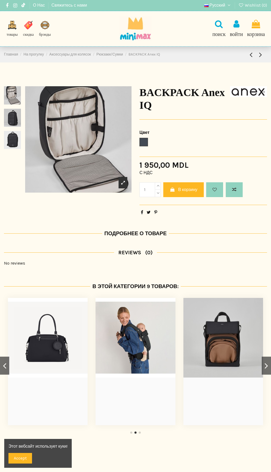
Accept (20, 458)
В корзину (183, 189)
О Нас (39, 5)
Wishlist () (252, 5)
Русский (218, 5)
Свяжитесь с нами (69, 5)
